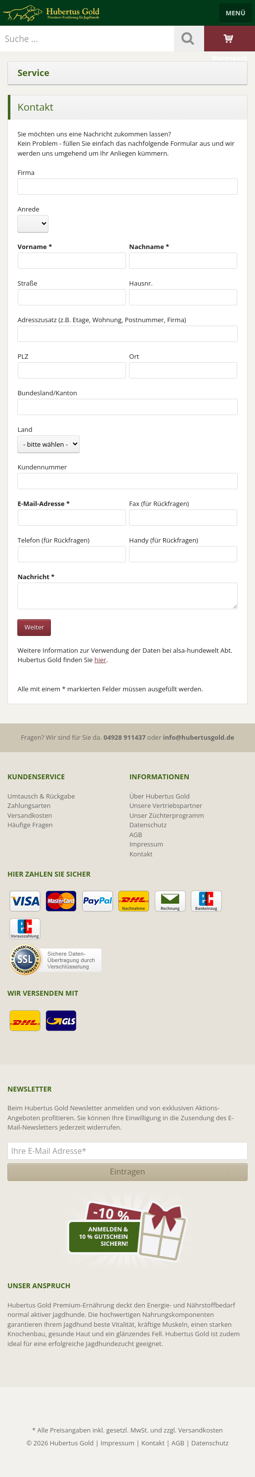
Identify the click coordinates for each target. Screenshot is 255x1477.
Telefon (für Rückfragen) (54, 540)
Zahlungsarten (29, 805)
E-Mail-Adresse (41, 503)
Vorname (32, 246)
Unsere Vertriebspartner (166, 805)
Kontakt (141, 853)
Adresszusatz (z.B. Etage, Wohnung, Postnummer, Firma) (101, 319)
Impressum (146, 844)
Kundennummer (42, 467)
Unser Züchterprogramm (166, 815)
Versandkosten (29, 815)
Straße (28, 283)
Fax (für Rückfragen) (159, 503)
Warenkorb (230, 47)
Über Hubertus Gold (159, 796)
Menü (236, 12)
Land (24, 429)
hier (100, 659)
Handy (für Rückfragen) (163, 540)
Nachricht (33, 576)
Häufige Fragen (30, 824)
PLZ (23, 356)
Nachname (146, 246)
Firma (26, 172)
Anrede (28, 209)
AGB (135, 834)
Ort (134, 356)
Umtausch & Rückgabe (41, 796)
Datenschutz (148, 824)
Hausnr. (141, 283)
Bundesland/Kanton (47, 392)
